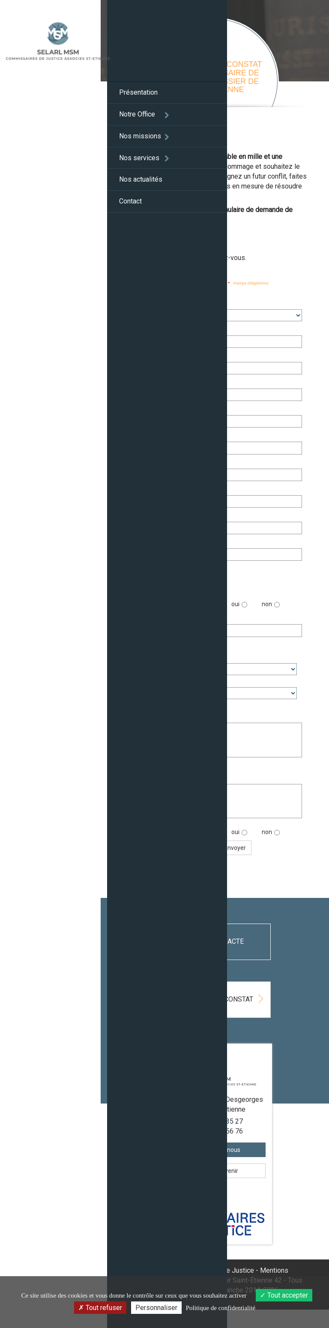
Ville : (149, 463)
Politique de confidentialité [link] (220, 1307)
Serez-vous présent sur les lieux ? (182, 835)
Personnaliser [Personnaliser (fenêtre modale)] (156, 1308)
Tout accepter (284, 1295)
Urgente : (155, 602)
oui (250, 604)
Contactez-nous (220, 1168)
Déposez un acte (211, 941)
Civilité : (153, 303)
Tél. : (149, 489)
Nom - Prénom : (163, 330)
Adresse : (151, 410)
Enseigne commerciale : (171, 356)
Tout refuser (100, 1308)
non (281, 604)
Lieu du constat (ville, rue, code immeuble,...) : (180, 774)
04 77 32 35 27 (225, 1140)
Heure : (148, 655)
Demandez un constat (230, 1004)
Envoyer (246, 847)
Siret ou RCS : (157, 383)
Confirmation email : (170, 542)
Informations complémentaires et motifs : (181, 713)
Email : (151, 516)
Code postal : (160, 436)
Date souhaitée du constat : (179, 618)
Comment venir (220, 1189)
